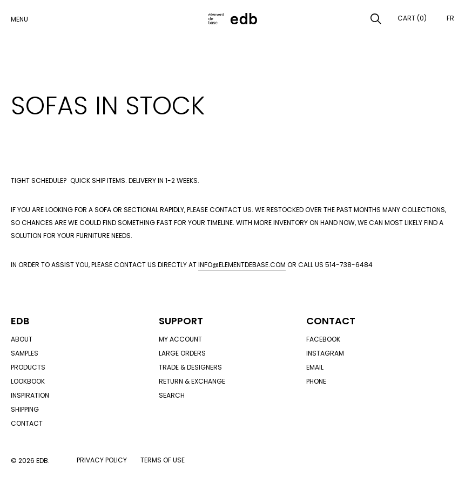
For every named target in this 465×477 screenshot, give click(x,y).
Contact (27, 423)
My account (180, 339)
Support (181, 321)
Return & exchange (192, 381)
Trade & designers (190, 367)
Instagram (325, 353)
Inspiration (30, 395)
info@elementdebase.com (242, 264)
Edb (20, 321)
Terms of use (162, 460)
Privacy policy (102, 460)
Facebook (323, 339)
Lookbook (28, 381)
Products (28, 367)
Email (315, 367)
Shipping (25, 409)
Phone (316, 381)
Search (172, 395)
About (21, 339)
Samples (24, 353)
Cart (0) (412, 18)
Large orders (182, 353)
